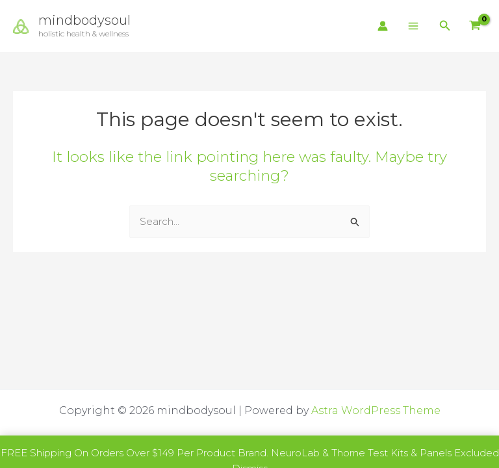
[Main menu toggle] (413, 26)
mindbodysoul (84, 20)
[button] (445, 26)
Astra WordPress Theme (376, 410)
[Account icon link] (382, 26)
